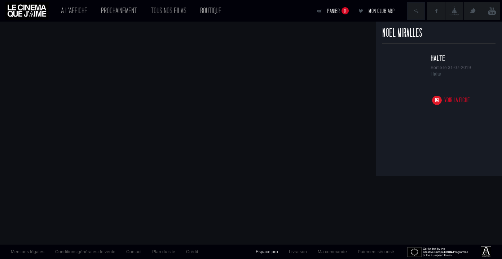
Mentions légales (27, 251)
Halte (438, 59)
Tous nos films (168, 10)
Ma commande (332, 251)
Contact (133, 251)
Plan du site (163, 251)
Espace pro (267, 251)
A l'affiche (74, 10)
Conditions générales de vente (85, 251)
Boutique (210, 10)
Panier (338, 10)
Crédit (192, 251)
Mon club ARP (382, 11)
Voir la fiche (457, 100)
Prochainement (119, 10)
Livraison (298, 251)
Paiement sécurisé (376, 251)
